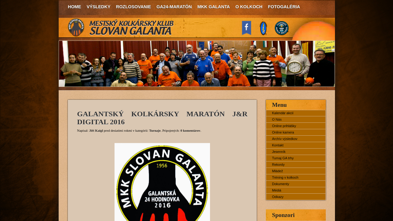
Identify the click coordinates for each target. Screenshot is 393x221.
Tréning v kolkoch (285, 177)
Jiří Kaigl (96, 130)
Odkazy (277, 197)
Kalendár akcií (283, 113)
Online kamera (283, 132)
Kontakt (277, 145)
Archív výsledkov (285, 139)
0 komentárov (190, 130)
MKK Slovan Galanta (121, 27)
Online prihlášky (284, 126)
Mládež (277, 171)
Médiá (276, 190)
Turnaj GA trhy (283, 158)
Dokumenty (280, 184)
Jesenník (279, 151)
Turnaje (155, 130)
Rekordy (278, 164)
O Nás (277, 119)
